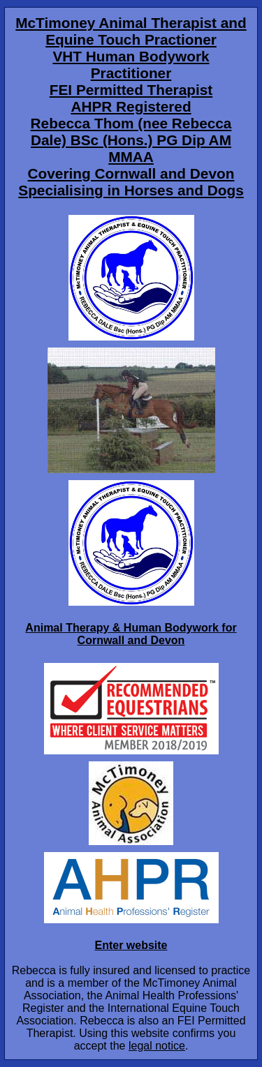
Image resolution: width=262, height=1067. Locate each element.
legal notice (157, 1046)
